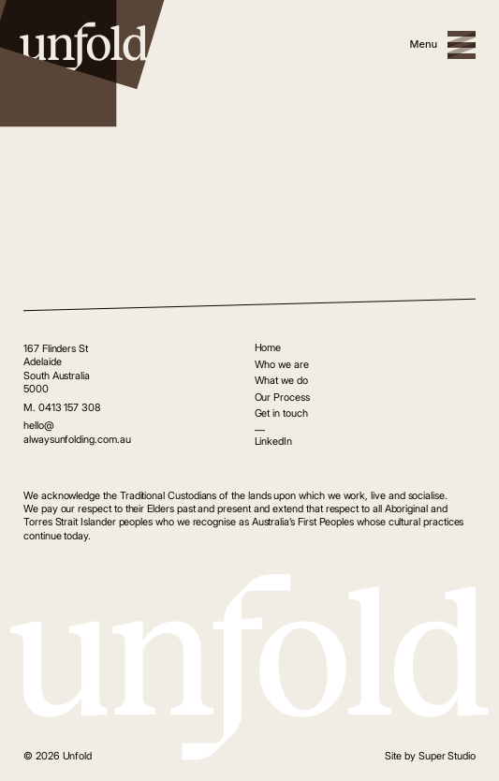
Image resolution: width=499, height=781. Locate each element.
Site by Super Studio (430, 755)
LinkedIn (273, 441)
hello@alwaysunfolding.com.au (77, 432)
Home (268, 347)
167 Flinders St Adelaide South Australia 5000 (56, 368)
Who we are (282, 364)
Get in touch (281, 413)
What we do (281, 380)
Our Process (282, 397)
